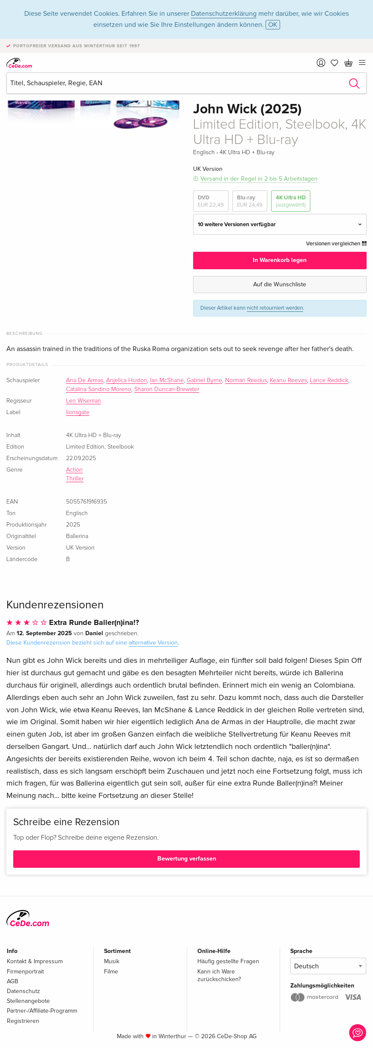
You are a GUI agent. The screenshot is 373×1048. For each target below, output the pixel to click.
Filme (111, 971)
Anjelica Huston (126, 380)
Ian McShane (167, 380)
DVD (211, 201)
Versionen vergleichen (336, 243)
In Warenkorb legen (279, 260)
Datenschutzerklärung (224, 13)
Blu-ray (250, 201)
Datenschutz (23, 991)
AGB (12, 981)
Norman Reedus (246, 380)
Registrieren (23, 1021)
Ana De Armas (84, 380)
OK (273, 24)
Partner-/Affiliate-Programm (42, 1010)
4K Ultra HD (291, 201)
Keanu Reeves (288, 380)
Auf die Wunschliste (279, 284)
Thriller (75, 479)
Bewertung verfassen (186, 858)
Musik (111, 961)
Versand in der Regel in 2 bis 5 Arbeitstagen (259, 178)
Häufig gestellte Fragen (228, 961)
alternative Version (153, 642)
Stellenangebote (28, 1001)
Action (74, 470)
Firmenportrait (25, 971)
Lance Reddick (329, 380)
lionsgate (78, 412)
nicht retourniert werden (275, 308)
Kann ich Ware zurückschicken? (219, 975)
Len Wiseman (83, 401)
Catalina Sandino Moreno (98, 389)
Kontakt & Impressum (35, 961)
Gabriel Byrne (204, 380)
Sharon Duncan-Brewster (166, 389)
